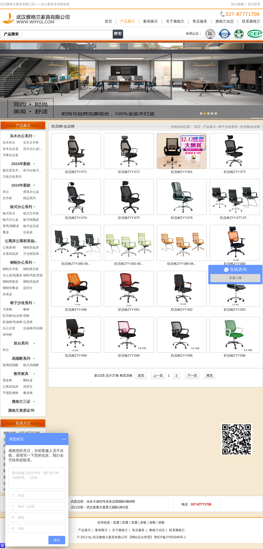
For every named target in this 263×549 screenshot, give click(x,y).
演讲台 (28, 386)
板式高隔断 (31, 365)
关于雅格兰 (175, 21)
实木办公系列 (21, 136)
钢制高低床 (31, 247)
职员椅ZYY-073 (234, 172)
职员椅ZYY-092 (182, 310)
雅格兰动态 (224, 21)
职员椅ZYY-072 (129, 172)
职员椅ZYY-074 (76, 218)
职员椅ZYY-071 (76, 172)
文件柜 (7, 198)
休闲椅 (7, 334)
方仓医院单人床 (34, 254)
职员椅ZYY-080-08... (76, 264)
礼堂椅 (28, 322)
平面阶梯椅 (10, 393)
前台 (6, 350)
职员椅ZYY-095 (129, 355)
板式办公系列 (21, 207)
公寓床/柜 (9, 247)
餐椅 (26, 309)
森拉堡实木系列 (14, 170)
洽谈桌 (28, 232)
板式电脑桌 (31, 219)
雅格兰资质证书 (21, 410)
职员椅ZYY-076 (182, 218)
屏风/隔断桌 (11, 226)
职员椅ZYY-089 (234, 264)
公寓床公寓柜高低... (21, 241)
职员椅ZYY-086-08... (181, 264)
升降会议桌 (10, 155)
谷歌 (143, 522)
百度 (116, 522)
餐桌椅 (28, 393)
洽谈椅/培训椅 (33, 328)
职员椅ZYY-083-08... (128, 264)
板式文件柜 (31, 213)
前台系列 (21, 343)
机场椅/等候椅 (12, 322)
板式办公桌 (10, 219)
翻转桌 (28, 380)
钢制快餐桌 (10, 288)
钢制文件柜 (10, 269)
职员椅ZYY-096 (182, 355)
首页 (108, 21)
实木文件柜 (31, 142)
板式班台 (9, 213)
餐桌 (6, 232)
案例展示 (150, 21)
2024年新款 (21, 164)
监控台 (28, 288)
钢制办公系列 (21, 262)
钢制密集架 (10, 281)
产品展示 (127, 21)
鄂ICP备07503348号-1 (170, 537)
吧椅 (26, 316)
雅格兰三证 (21, 401)
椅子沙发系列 (21, 303)
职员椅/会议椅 (12, 316)
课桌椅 (7, 380)
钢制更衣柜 (31, 269)
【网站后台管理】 (140, 537)
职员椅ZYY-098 (234, 355)
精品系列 (29, 198)
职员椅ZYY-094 (76, 355)
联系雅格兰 (251, 21)
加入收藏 (237, 4)
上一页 (158, 375)
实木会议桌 (10, 149)
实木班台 (9, 142)
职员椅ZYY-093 (234, 310)
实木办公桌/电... (34, 149)
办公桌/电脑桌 (12, 275)
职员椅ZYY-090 (76, 310)
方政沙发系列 (12, 176)
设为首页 (254, 4)
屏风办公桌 (31, 192)
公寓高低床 (10, 386)
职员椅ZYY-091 (129, 310)
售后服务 (200, 21)
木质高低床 (10, 254)
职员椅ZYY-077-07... (234, 218)
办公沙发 (9, 328)
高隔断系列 (21, 358)
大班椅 (7, 309)
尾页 (209, 375)
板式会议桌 (31, 226)
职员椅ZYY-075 (129, 218)
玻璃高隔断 (10, 365)
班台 (6, 192)
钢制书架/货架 (33, 275)
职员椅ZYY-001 (182, 172)
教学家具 (21, 374)
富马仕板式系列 (34, 170)
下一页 (192, 375)
